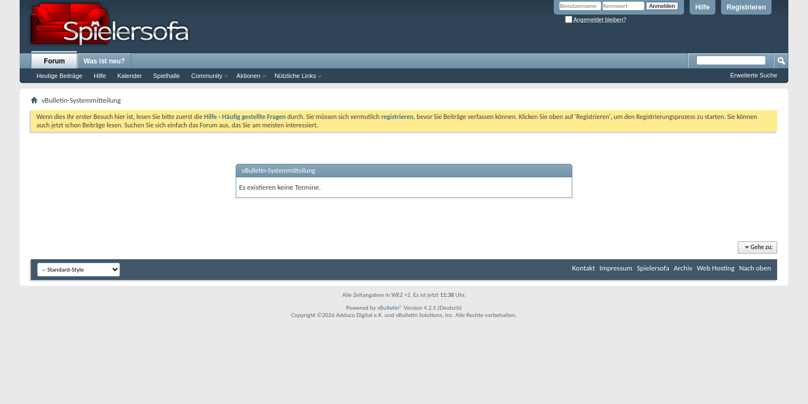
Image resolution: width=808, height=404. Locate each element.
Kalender (129, 75)
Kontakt (583, 268)
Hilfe (702, 7)
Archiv (683, 268)
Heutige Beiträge (59, 75)
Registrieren (746, 7)
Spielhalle (166, 75)
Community (207, 75)
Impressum (615, 268)
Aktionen (248, 75)
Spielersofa (653, 268)
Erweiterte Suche (753, 75)
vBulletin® (389, 307)
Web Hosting (715, 268)
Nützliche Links (295, 75)
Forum (54, 61)
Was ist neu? (104, 61)
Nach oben (755, 268)
